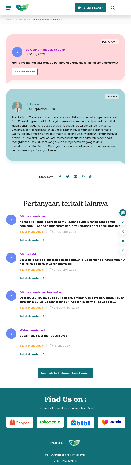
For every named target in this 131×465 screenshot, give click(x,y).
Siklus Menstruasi (25, 71)
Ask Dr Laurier (23, 19)
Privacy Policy (69, 460)
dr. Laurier (90, 8)
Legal (57, 460)
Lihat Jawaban (32, 240)
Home (9, 19)
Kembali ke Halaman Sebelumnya (65, 373)
